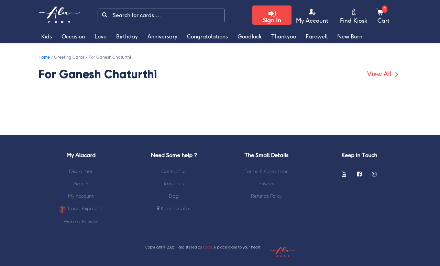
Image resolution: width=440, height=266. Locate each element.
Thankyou (283, 37)
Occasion (73, 37)
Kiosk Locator (173, 208)
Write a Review (81, 221)
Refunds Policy (266, 196)
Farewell (317, 37)
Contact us (173, 171)
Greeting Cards (69, 57)
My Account (81, 196)
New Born (349, 37)
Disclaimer (81, 171)
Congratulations (207, 37)
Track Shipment (80, 209)
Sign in (80, 183)
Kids (46, 37)
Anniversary (162, 37)
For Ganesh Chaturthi (110, 57)
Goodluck (250, 37)
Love (101, 37)
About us (174, 183)
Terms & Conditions (266, 171)
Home (44, 57)
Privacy (266, 183)
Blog (174, 196)
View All (383, 74)
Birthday (127, 37)
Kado (207, 247)
